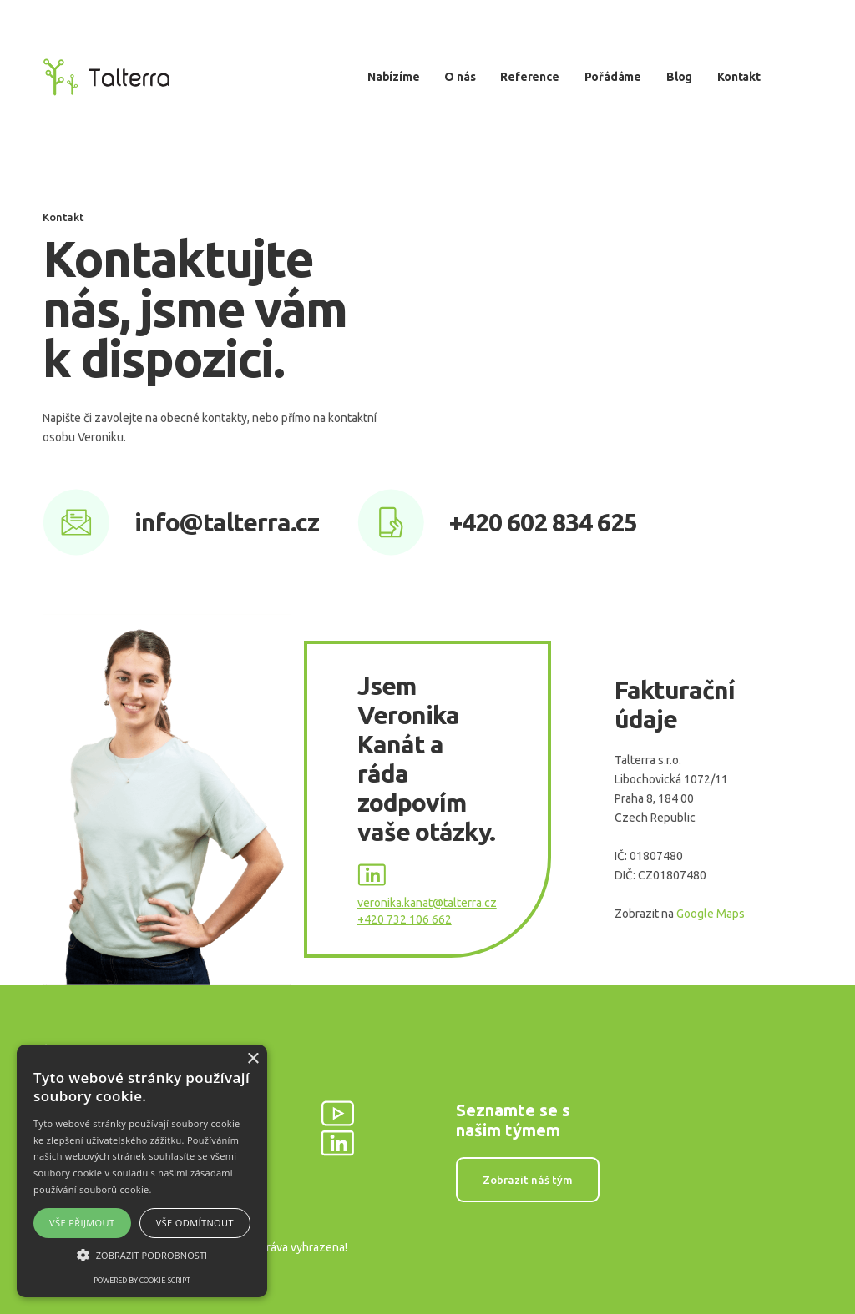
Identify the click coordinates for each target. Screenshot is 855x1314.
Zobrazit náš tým (528, 1180)
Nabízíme (393, 76)
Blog (679, 76)
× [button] (252, 1059)
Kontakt (739, 76)
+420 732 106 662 (404, 919)
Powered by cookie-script (142, 1280)
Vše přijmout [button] (81, 1222)
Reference (529, 76)
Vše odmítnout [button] (195, 1222)
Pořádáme (612, 76)
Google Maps (710, 913)
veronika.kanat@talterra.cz (427, 902)
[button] (141, 1255)
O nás (459, 76)
